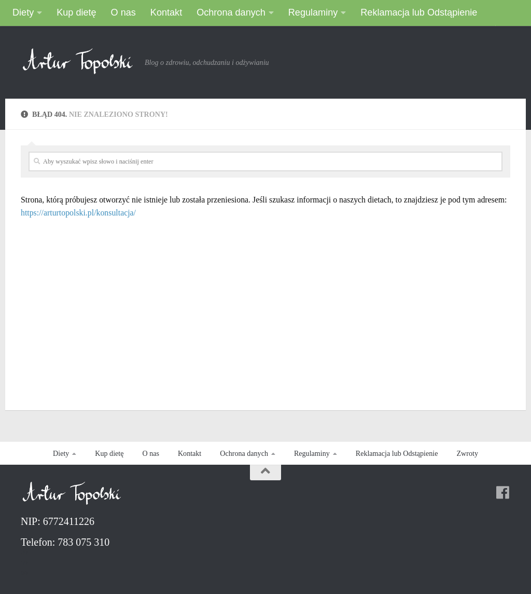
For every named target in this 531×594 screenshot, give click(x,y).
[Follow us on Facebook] (503, 492)
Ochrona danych (231, 12)
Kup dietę (76, 12)
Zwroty (467, 453)
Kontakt (166, 12)
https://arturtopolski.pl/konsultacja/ (78, 212)
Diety (23, 12)
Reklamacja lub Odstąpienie (418, 12)
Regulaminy (313, 12)
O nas (123, 12)
